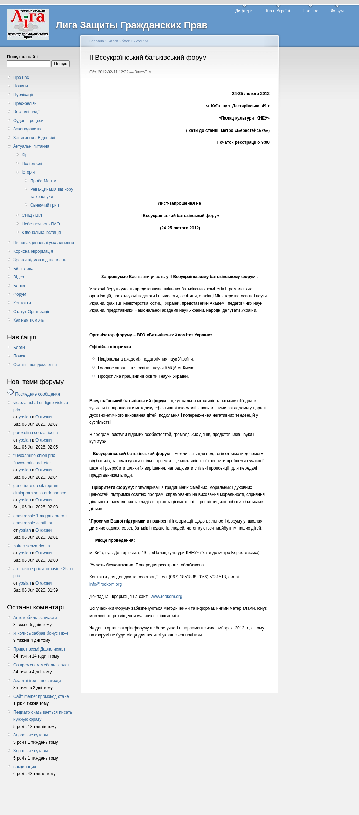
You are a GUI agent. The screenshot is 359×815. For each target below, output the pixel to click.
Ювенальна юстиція (41, 232)
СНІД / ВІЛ (32, 215)
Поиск (19, 355)
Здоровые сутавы (30, 735)
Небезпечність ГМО (41, 224)
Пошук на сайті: (23, 56)
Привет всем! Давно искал (39, 649)
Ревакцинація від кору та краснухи (51, 193)
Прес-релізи (25, 103)
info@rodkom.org (105, 584)
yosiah (25, 417)
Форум (337, 10)
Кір (24, 155)
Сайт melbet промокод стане (41, 696)
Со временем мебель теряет (41, 664)
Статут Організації (31, 311)
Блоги (19, 285)
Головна (96, 41)
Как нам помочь (28, 320)
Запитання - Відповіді (34, 137)
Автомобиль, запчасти (35, 617)
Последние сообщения (37, 394)
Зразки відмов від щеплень (39, 259)
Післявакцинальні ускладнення (43, 242)
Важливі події (26, 111)
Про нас (310, 10)
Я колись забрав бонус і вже (41, 633)
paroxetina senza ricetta (35, 432)
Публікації (23, 94)
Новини (20, 85)
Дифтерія (244, 10)
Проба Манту (43, 181)
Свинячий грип (44, 205)
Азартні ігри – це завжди (37, 680)
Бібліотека (23, 268)
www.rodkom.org (166, 596)
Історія (28, 172)
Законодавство (27, 129)
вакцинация (24, 766)
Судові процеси (28, 120)
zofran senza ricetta (31, 546)
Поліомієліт (33, 163)
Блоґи (113, 41)
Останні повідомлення (35, 364)
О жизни (43, 417)
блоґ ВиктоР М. (135, 41)
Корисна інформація (33, 251)
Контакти (22, 303)
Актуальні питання (31, 146)
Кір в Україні (278, 10)
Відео (18, 277)
